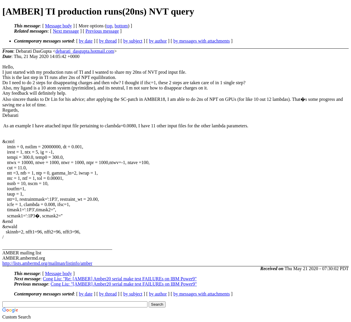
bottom (121, 25)
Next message (66, 31)
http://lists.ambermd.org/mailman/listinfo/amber (47, 263)
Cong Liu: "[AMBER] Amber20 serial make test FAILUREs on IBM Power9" (124, 283)
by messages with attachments (201, 40)
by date (86, 40)
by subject (132, 40)
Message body (58, 25)
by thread (108, 40)
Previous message (102, 31)
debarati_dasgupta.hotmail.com (84, 51)
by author (158, 40)
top (109, 25)
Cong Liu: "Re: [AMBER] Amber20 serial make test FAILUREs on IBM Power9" (120, 278)
